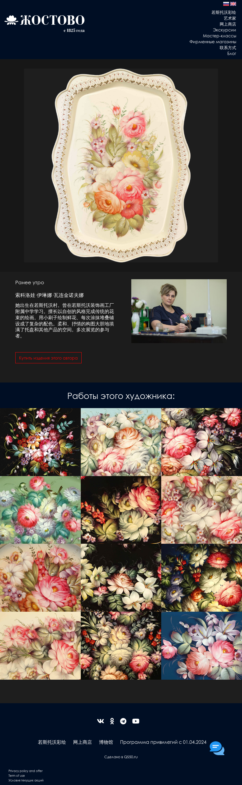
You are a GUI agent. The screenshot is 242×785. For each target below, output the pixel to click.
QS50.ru (131, 756)
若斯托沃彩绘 (223, 12)
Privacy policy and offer (26, 771)
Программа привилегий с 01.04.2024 (163, 742)
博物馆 (106, 742)
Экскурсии (224, 29)
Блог (231, 53)
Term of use (17, 775)
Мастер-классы (219, 35)
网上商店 (228, 23)
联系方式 (228, 47)
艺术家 (230, 18)
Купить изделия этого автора (48, 357)
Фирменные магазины (212, 41)
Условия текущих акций (26, 780)
